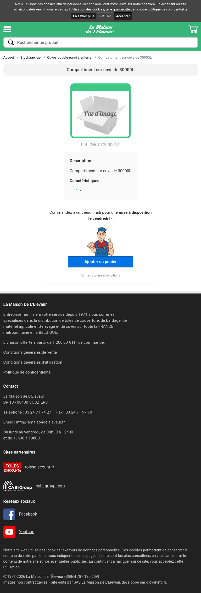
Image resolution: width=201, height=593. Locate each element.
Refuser (105, 16)
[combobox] (100, 42)
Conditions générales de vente (30, 352)
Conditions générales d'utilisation (33, 362)
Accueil (9, 57)
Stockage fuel (31, 57)
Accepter (123, 16)
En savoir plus (83, 16)
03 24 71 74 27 (38, 412)
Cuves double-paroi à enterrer (70, 57)
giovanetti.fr (156, 582)
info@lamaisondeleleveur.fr (40, 422)
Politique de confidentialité (27, 372)
